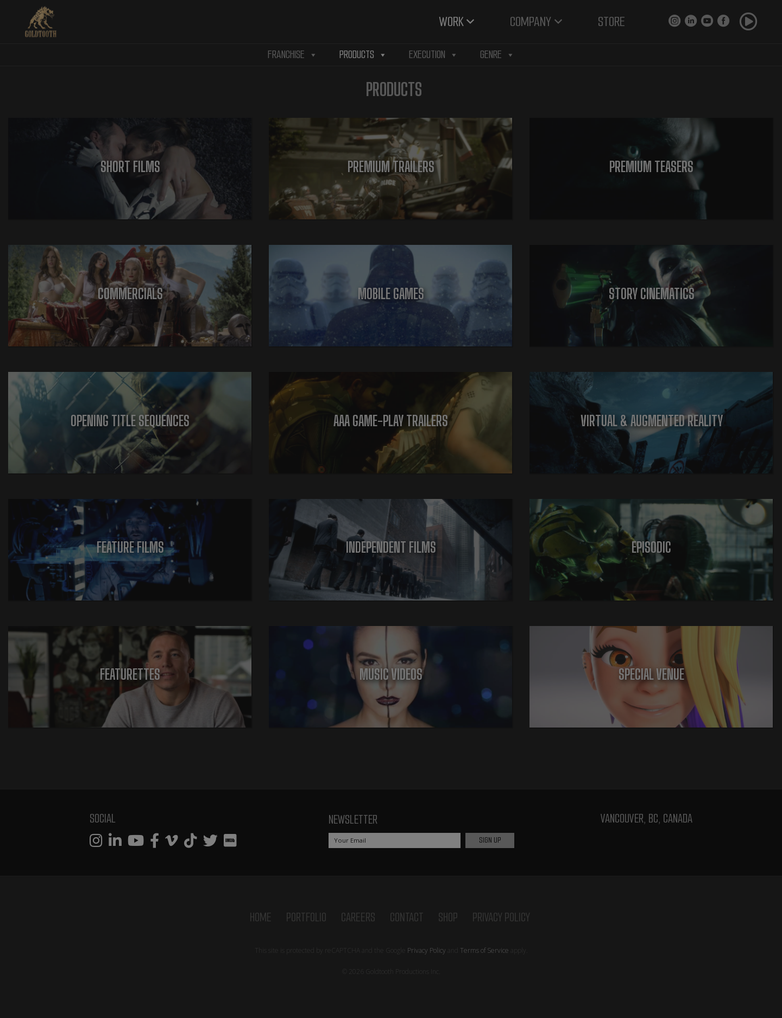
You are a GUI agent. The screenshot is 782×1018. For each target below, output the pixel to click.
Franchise (293, 55)
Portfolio (306, 917)
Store (611, 21)
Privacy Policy (501, 917)
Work (451, 21)
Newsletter (353, 819)
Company (530, 21)
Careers (358, 917)
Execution (433, 55)
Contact (407, 917)
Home (261, 917)
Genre (497, 55)
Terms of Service (484, 950)
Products (363, 55)
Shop (448, 917)
